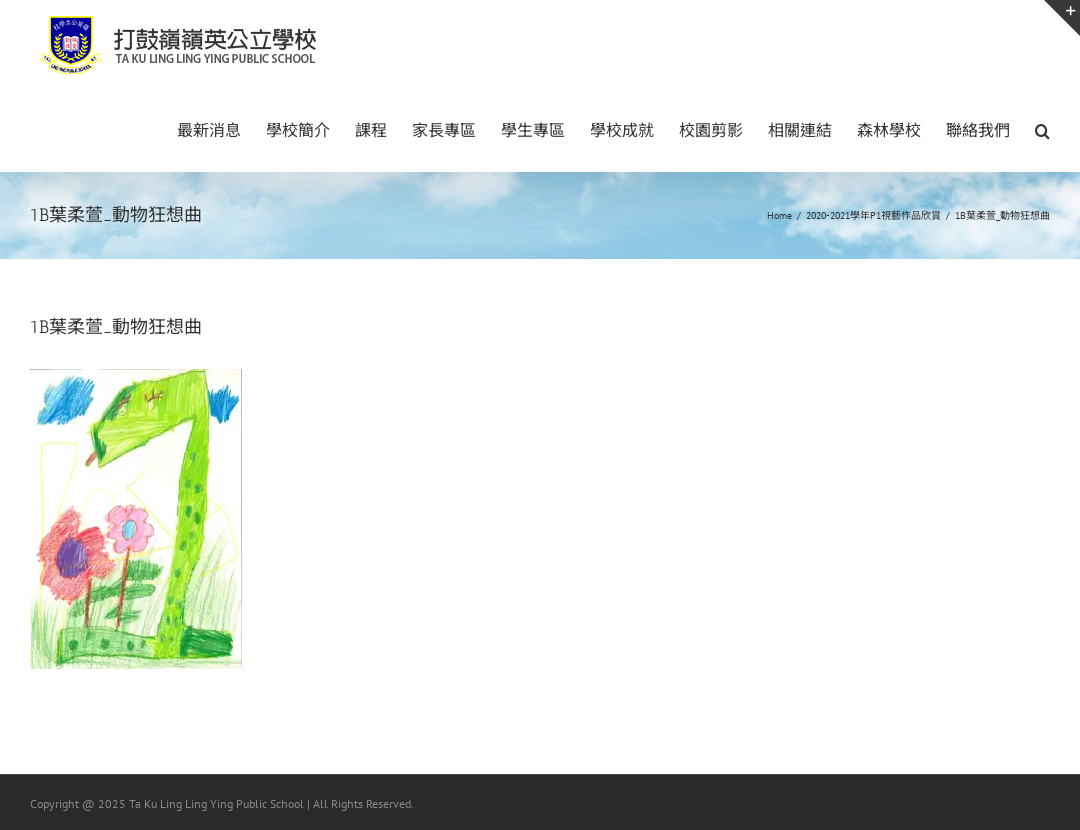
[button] (1042, 129)
